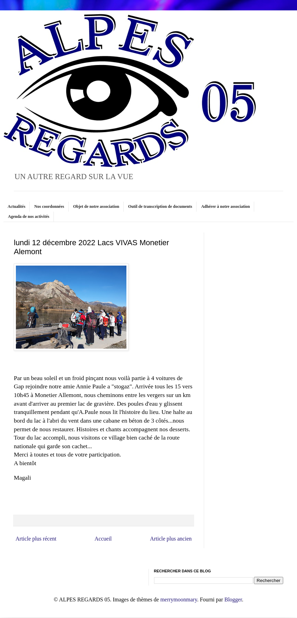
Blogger (233, 599)
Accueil (103, 539)
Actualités (16, 206)
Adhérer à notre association (225, 206)
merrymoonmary (178, 599)
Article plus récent (36, 539)
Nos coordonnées (49, 206)
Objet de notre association (96, 206)
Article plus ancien (171, 539)
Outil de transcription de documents (160, 206)
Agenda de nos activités (28, 216)
